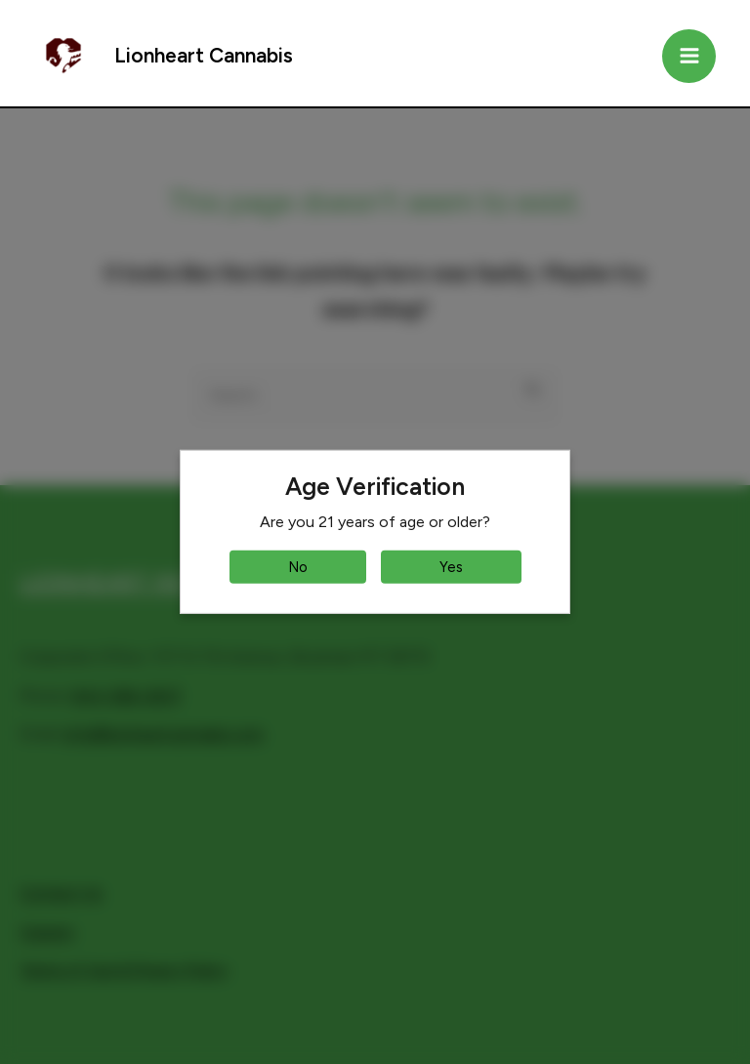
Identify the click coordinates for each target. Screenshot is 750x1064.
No (298, 567)
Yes (451, 567)
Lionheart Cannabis (203, 55)
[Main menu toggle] (689, 56)
